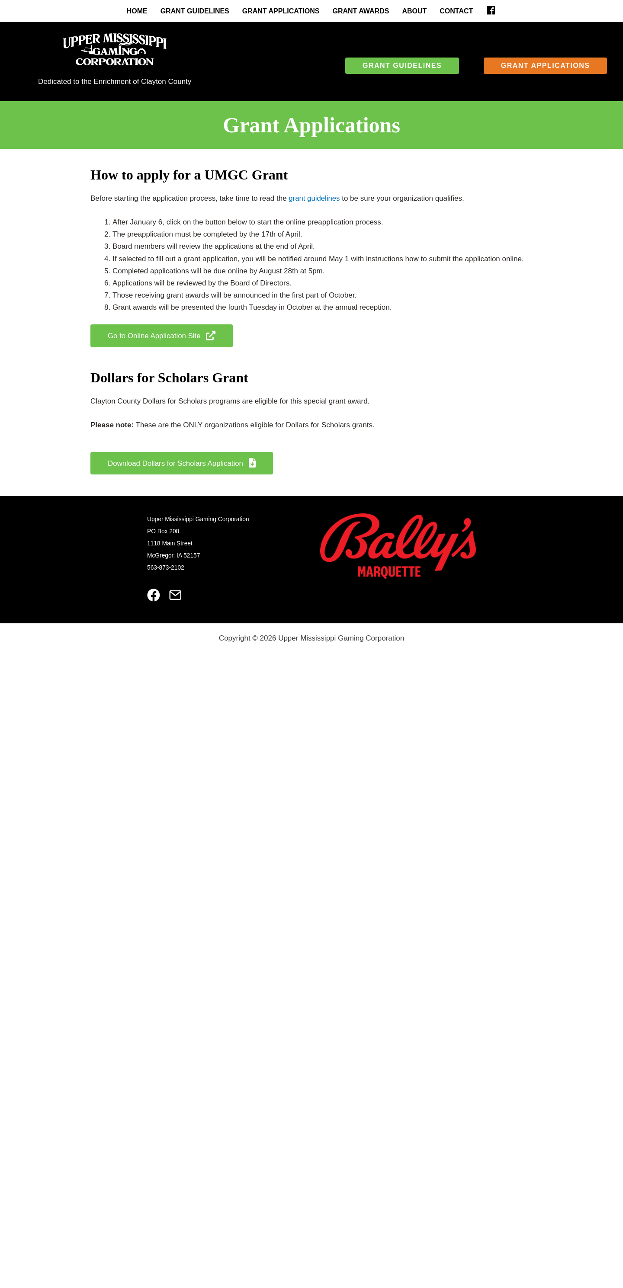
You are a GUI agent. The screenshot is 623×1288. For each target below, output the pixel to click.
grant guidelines (314, 198)
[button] (402, 66)
